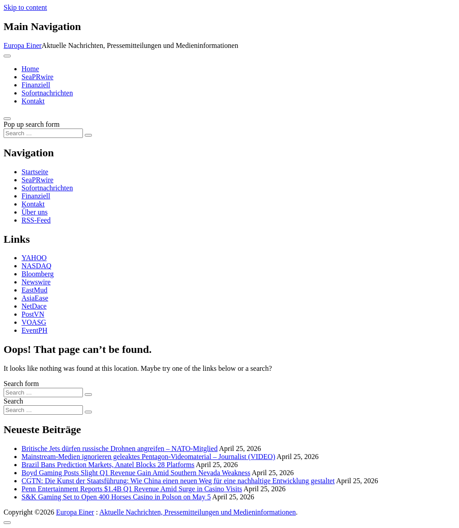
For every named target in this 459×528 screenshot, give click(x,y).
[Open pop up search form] (7, 118)
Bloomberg (38, 274)
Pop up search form (32, 124)
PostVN (33, 314)
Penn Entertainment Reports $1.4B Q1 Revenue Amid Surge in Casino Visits (132, 489)
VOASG (34, 322)
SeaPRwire (37, 77)
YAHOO (34, 258)
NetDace (34, 306)
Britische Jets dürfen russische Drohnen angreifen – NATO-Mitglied (119, 448)
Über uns (35, 212)
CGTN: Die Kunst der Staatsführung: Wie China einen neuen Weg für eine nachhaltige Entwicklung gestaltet (178, 481)
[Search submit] (88, 135)
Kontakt (33, 101)
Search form (21, 383)
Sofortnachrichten (47, 93)
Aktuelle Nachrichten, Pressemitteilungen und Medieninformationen (197, 512)
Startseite (35, 172)
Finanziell (36, 85)
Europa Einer (23, 45)
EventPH (35, 330)
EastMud (35, 290)
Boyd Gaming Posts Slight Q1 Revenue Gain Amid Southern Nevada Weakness (136, 472)
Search (13, 401)
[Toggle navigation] (7, 56)
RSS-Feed (36, 220)
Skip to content (25, 7)
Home (30, 69)
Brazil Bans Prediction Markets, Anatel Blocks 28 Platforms (108, 464)
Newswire (36, 282)
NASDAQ (37, 266)
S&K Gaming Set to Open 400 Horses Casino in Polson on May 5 (116, 497)
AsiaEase (35, 298)
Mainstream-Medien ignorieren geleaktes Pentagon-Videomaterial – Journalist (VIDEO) (148, 456)
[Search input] (43, 133)
